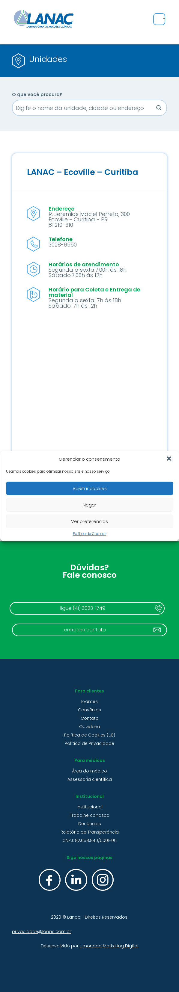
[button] (169, 459)
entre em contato (85, 629)
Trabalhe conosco (89, 815)
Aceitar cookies (90, 488)
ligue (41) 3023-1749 (82, 608)
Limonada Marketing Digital (109, 946)
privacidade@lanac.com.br (41, 931)
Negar (89, 505)
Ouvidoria (89, 727)
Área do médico (89, 771)
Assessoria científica (89, 779)
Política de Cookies (89, 533)
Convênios (89, 710)
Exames (89, 701)
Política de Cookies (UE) (89, 735)
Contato (90, 718)
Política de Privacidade (89, 743)
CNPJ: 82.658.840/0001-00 (89, 840)
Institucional (90, 807)
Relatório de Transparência (90, 832)
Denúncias (89, 824)
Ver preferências (89, 521)
